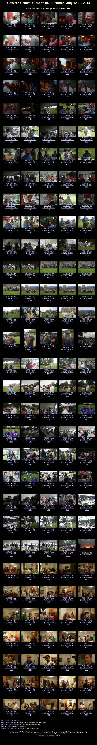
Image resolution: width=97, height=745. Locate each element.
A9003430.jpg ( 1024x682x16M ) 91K (49, 485)
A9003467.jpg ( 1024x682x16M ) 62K (49, 600)
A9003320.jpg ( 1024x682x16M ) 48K (49, 26)
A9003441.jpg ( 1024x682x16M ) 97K (30, 530)
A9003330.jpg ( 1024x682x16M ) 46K (49, 49)
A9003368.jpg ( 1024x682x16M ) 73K (86, 208)
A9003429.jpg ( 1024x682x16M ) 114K (30, 485)
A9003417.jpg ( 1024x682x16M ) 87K (86, 417)
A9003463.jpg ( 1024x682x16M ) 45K (67, 577)
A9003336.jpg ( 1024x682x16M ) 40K (67, 72)
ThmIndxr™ (51, 735)
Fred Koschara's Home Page (10, 721)
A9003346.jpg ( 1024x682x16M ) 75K (67, 117)
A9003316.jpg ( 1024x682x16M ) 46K (30, 26)
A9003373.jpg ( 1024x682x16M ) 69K (86, 230)
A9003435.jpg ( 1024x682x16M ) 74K (30, 508)
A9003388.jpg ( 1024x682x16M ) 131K (11, 298)
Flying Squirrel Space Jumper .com (13, 724)
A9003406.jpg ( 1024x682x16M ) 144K (67, 372)
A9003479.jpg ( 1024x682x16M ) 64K (86, 645)
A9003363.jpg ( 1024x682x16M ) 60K (86, 185)
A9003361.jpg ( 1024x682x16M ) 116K (49, 185)
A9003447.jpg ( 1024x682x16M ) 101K (49, 554)
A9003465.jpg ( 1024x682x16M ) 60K (11, 600)
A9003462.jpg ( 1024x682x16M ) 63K (49, 577)
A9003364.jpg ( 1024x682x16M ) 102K (11, 208)
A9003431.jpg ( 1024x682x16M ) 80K (67, 485)
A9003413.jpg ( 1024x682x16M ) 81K (11, 417)
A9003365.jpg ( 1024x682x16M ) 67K (30, 208)
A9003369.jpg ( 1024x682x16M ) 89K (11, 230)
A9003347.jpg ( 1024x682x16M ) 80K (86, 117)
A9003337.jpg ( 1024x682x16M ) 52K (86, 72)
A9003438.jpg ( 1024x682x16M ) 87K (67, 508)
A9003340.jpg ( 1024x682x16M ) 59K (49, 94)
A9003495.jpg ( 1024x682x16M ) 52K (86, 713)
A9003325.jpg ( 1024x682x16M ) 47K (67, 26)
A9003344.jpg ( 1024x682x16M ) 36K (30, 117)
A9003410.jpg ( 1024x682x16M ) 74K (49, 394)
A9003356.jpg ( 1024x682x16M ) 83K (67, 162)
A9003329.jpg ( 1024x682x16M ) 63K (30, 49)
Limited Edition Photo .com (10, 728)
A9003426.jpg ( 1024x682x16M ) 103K (67, 462)
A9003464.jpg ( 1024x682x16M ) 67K (86, 577)
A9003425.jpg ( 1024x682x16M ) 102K (49, 462)
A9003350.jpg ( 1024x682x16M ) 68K (49, 140)
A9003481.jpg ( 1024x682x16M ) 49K (30, 668)
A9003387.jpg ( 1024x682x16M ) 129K (86, 275)
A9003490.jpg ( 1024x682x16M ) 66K (86, 690)
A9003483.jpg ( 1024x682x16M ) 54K (49, 668)
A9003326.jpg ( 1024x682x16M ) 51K (86, 26)
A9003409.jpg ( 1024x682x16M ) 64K (30, 394)
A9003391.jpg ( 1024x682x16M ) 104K (67, 298)
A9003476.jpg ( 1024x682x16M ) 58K (30, 645)
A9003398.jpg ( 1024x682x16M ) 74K (11, 346)
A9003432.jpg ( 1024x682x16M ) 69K (86, 485)
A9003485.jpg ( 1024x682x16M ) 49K (86, 668)
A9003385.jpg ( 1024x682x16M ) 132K (49, 275)
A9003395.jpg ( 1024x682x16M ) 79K (49, 321)
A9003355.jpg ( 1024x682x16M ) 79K (49, 162)
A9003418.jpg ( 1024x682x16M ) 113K (11, 440)
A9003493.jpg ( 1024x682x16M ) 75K (49, 713)
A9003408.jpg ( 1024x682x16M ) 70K (11, 394)
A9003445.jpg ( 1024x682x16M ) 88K (11, 554)
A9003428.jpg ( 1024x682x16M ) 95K (11, 485)
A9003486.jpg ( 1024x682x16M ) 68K (11, 690)
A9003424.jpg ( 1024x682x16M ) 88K (30, 462)
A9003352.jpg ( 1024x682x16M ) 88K (86, 140)
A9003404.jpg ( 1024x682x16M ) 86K (30, 372)
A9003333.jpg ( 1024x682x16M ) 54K (11, 72)
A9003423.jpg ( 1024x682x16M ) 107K (11, 462)
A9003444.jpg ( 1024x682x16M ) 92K (86, 530)
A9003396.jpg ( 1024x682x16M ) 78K (67, 321)
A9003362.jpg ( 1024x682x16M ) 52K (67, 185)
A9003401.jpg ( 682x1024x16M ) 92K (67, 349)
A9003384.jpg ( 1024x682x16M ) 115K (30, 275)
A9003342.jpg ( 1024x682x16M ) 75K (86, 94)
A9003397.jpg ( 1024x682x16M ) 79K (86, 321)
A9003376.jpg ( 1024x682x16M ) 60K (11, 253)
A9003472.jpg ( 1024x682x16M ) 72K (49, 622)
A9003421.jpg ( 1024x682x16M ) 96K (67, 440)
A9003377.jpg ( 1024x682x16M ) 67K (30, 253)
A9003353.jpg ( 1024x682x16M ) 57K (11, 162)
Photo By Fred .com (8, 726)
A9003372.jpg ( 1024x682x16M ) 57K (67, 230)
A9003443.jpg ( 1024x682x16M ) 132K (67, 530)
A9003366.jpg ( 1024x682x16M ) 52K (49, 208)
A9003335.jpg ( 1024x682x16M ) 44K (49, 72)
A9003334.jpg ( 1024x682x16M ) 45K (30, 72)
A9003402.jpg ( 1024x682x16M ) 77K (86, 346)
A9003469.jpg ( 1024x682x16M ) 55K (86, 600)
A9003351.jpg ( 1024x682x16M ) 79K (67, 140)
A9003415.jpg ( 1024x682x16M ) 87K (49, 417)
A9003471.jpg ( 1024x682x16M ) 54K (30, 622)
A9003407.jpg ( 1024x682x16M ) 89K (86, 372)
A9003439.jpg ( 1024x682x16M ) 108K (86, 508)
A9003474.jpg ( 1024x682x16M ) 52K (86, 622)
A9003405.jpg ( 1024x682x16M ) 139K (49, 372)
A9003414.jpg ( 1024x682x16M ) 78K (30, 417)
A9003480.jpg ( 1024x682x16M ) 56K (11, 668)
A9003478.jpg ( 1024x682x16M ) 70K (67, 645)
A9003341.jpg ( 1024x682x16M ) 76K (67, 94)
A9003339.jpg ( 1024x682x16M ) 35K (30, 94)
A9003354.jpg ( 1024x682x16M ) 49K (30, 162)
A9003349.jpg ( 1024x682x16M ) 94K (30, 140)
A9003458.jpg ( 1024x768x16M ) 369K (86, 554)
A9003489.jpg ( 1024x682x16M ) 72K (67, 690)
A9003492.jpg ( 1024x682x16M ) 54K (30, 713)
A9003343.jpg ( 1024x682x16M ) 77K (11, 117)
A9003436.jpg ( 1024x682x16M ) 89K (49, 508)
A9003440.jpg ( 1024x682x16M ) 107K (11, 530)
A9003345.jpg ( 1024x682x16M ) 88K (49, 117)
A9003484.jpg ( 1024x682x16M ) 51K (67, 668)
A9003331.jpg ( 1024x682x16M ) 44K (67, 49)
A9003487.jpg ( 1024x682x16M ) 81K (30, 690)
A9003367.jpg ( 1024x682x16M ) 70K (67, 208)
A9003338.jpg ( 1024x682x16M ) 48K (11, 94)
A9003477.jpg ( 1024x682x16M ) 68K (49, 645)
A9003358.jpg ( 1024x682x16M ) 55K (11, 185)
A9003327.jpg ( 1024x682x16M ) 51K (11, 49)
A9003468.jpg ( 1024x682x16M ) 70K (67, 600)
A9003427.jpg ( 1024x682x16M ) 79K (86, 462)
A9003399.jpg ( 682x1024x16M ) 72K (30, 349)
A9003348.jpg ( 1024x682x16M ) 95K (11, 140)
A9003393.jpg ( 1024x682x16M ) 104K (11, 321)
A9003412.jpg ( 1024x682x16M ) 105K (86, 394)
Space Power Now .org (9, 722)
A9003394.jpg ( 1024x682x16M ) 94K (30, 321)
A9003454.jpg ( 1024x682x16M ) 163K (67, 554)
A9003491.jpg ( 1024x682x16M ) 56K (11, 713)
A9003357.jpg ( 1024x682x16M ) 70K (86, 162)
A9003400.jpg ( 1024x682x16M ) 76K (49, 346)
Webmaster (54, 732)
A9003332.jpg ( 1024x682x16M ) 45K (86, 49)
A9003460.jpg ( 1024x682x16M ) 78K (11, 577)
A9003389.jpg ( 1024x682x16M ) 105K (30, 298)
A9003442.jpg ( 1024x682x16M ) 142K (49, 530)
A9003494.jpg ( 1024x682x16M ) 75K (67, 713)
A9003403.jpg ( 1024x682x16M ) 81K (11, 372)
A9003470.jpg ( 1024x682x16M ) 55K (11, 622)
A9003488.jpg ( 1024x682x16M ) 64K (49, 690)
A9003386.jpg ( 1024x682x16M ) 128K (67, 275)
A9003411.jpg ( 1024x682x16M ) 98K (67, 394)
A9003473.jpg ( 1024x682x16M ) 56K (67, 622)
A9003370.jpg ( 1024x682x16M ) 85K (30, 230)
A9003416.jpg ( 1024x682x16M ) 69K (67, 417)
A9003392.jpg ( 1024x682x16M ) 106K (86, 298)
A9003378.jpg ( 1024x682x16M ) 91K (49, 253)
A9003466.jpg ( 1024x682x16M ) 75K (30, 600)
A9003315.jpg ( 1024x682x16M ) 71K (11, 26)
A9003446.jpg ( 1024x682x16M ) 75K (30, 554)
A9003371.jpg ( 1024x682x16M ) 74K (49, 230)
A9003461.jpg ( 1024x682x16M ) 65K (30, 577)
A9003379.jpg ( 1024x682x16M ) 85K (67, 253)
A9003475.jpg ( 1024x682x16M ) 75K (11, 645)
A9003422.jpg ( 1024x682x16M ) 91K (86, 440)
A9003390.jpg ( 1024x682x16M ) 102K (49, 298)
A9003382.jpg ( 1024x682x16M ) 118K (86, 253)
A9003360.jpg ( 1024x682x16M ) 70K (30, 185)
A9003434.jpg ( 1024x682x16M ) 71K (11, 508)
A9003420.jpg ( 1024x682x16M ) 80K (49, 440)
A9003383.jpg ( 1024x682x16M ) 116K (11, 275)
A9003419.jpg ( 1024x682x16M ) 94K (30, 440)
